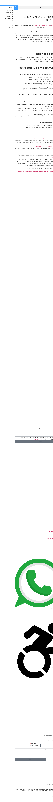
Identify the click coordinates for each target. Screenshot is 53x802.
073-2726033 (47, 12)
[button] (26, 7)
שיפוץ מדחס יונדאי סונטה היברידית (13, 171)
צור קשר (48, 489)
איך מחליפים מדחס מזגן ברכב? (42, 531)
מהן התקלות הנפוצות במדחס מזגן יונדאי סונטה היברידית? (37, 146)
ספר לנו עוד (49, 748)
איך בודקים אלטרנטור (45, 527)
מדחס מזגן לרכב (37, 171)
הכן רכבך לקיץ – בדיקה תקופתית (42, 538)
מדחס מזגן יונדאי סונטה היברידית (21, 170)
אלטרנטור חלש (47, 534)
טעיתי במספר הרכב (47, 759)
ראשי (50, 25)
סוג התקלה (49, 743)
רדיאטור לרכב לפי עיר (45, 503)
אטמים (49, 524)
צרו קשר (50, 47)
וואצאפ (50, 700)
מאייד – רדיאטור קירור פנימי (43, 542)
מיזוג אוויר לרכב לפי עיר (44, 499)
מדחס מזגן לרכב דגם (27, 171)
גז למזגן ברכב (47, 514)
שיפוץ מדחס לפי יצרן (42, 25)
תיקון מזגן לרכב (47, 460)
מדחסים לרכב (47, 464)
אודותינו (49, 457)
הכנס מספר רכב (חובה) (46, 733)
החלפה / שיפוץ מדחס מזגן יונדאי (27, 25)
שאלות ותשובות (47, 482)
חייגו (51, 720)
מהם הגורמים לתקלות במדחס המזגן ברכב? (41, 152)
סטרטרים (48, 471)
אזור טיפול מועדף (22, 743)
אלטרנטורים (47, 467)
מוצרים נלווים (47, 475)
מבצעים (48, 485)
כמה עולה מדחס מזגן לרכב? (45, 157)
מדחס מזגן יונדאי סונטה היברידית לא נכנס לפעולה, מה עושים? (36, 139)
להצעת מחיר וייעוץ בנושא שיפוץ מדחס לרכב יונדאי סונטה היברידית (32, 168)
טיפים (49, 478)
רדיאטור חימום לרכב (45, 506)
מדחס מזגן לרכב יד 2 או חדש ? (43, 545)
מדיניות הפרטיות (25, 439)
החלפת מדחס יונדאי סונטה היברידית (39, 170)
